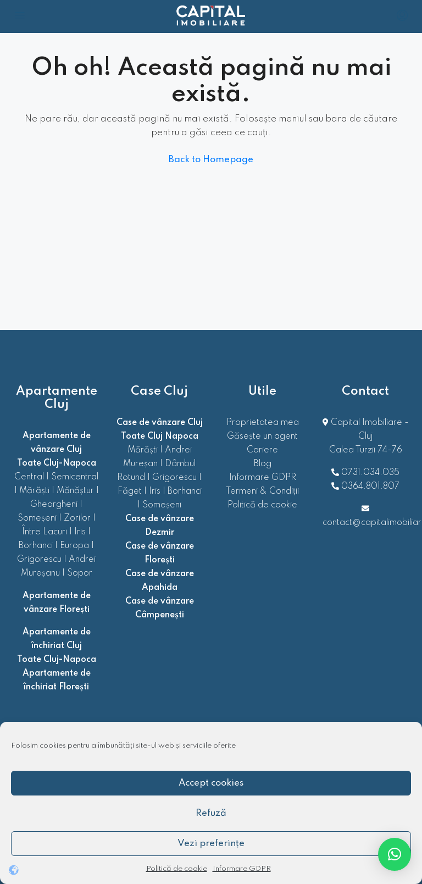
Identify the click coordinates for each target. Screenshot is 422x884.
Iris (80, 532)
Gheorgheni (53, 504)
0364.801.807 (370, 486)
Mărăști (34, 491)
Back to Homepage (211, 159)
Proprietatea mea (262, 422)
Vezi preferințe (211, 843)
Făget (130, 491)
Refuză (211, 813)
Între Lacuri (44, 532)
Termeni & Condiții (262, 491)
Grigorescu (39, 559)
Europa (74, 546)
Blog (262, 464)
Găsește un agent (262, 436)
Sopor (79, 573)
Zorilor (77, 518)
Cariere (262, 450)
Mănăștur (75, 491)
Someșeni (37, 518)
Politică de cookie (176, 868)
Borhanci (36, 546)
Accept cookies (211, 783)
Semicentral (74, 477)
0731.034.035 (370, 472)
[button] (394, 854)
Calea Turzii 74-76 (365, 450)
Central (29, 477)
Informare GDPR (242, 868)
